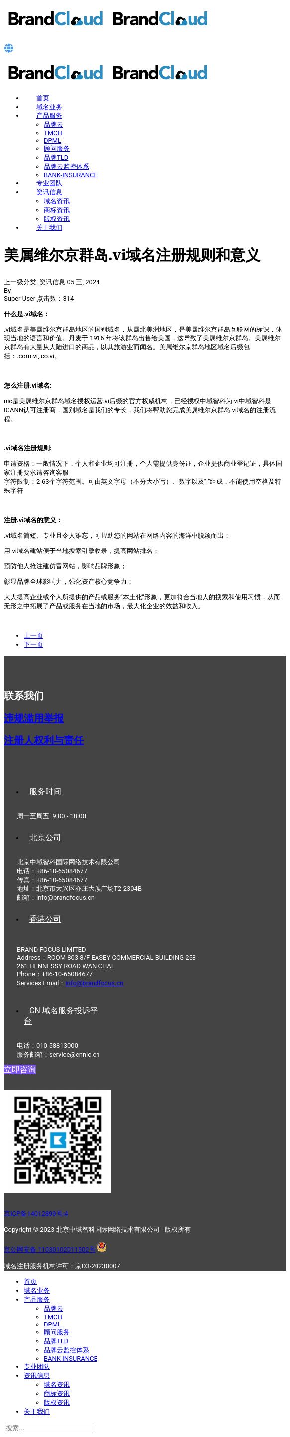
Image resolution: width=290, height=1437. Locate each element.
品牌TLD (56, 157)
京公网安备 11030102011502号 (50, 1249)
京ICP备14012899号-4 (36, 1213)
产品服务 (49, 115)
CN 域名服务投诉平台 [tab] (61, 1016)
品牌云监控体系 (66, 166)
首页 (42, 98)
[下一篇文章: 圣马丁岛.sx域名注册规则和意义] (33, 644)
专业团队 (49, 183)
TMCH (53, 133)
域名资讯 (57, 201)
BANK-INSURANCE (70, 175)
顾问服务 (57, 148)
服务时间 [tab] (45, 791)
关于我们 (49, 227)
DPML (52, 140)
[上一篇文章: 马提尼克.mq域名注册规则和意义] (33, 635)
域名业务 (49, 107)
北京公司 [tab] (45, 837)
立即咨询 (20, 1069)
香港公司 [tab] (45, 919)
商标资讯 (57, 210)
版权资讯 (57, 218)
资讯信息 (49, 192)
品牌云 (53, 124)
